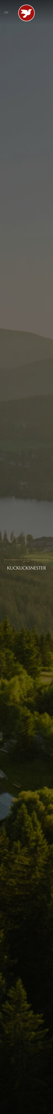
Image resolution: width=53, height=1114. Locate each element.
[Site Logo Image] (26, 13)
